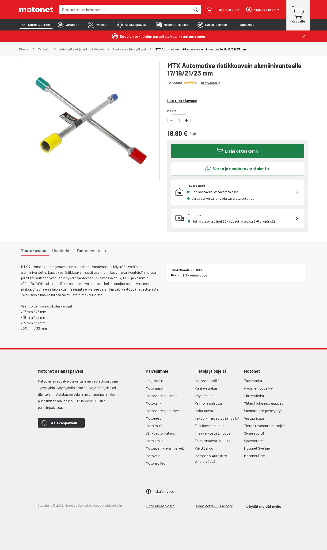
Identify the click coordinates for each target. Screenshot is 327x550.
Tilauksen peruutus (209, 425)
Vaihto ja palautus (209, 403)
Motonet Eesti (255, 455)
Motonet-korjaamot (161, 395)
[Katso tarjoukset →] (194, 36)
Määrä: (172, 111)
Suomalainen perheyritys (263, 410)
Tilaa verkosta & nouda (212, 433)
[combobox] (125, 9)
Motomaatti (155, 388)
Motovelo (153, 455)
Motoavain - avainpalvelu (165, 448)
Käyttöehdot (205, 448)
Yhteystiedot (254, 395)
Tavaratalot (253, 380)
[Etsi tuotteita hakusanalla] (195, 9)
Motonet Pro (155, 463)
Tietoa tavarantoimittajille (264, 425)
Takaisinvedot (164, 491)
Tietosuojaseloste (160, 506)
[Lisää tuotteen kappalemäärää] (186, 120)
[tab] (68, 24)
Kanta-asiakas (206, 388)
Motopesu (154, 418)
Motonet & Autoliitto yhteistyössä (211, 458)
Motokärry (154, 403)
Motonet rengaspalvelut (164, 410)
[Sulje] (303, 36)
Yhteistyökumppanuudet (263, 403)
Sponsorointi (254, 440)
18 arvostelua (210, 83)
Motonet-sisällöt (208, 380)
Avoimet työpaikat (259, 388)
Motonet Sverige (257, 448)
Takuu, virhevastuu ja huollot (217, 418)
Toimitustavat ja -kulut (213, 440)
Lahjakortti (154, 380)
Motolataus (155, 440)
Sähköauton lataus (160, 433)
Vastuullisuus (254, 418)
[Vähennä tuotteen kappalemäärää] (171, 120)
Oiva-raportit (254, 433)
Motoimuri (154, 425)
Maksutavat (204, 410)
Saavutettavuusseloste (214, 506)
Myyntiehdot (204, 395)
